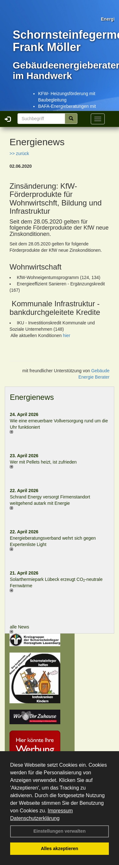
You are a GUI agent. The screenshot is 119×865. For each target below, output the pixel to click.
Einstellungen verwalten (59, 831)
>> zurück (19, 153)
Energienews (32, 397)
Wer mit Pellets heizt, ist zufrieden (43, 462)
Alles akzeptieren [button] (59, 848)
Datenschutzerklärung (35, 818)
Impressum (60, 810)
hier (66, 335)
